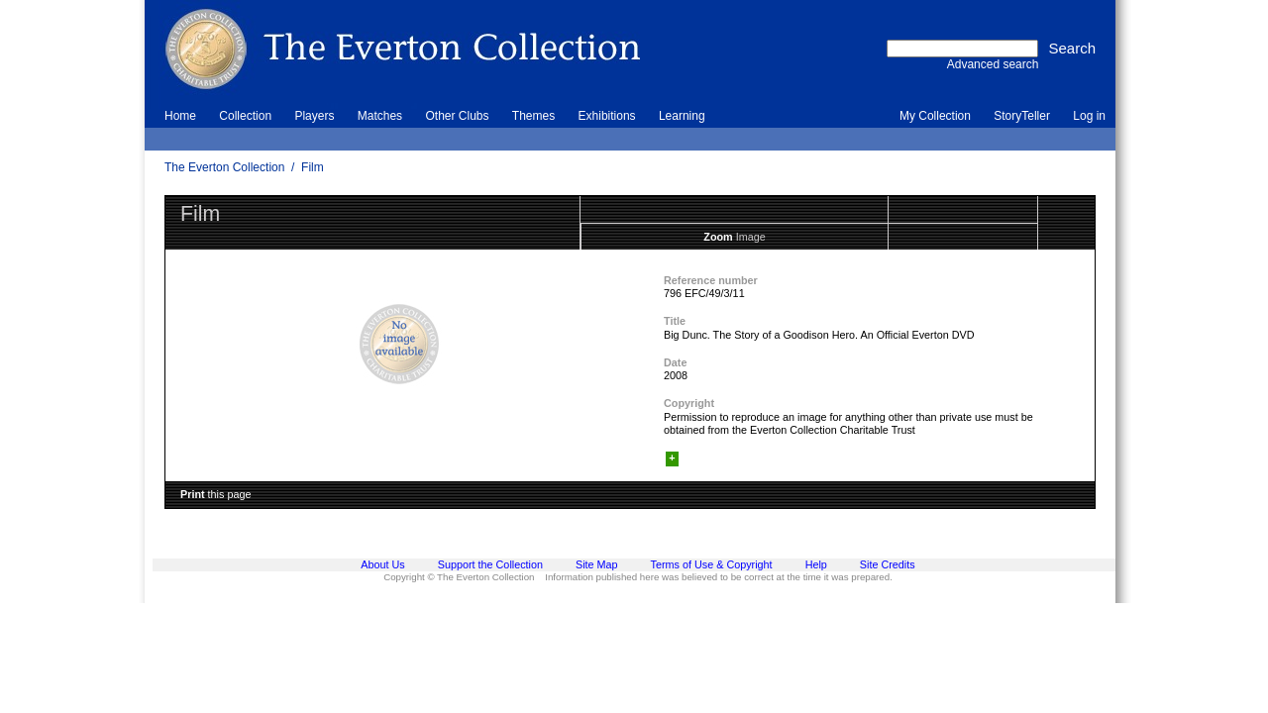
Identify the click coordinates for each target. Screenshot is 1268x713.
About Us (382, 564)
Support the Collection (490, 564)
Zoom (717, 237)
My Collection (935, 116)
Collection (245, 116)
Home (180, 116)
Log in (1089, 116)
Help (816, 564)
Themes (533, 116)
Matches (380, 116)
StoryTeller (1022, 116)
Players (314, 116)
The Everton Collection (224, 167)
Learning (682, 116)
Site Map (597, 564)
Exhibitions (607, 116)
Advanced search (993, 64)
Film (312, 167)
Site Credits (887, 564)
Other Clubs (456, 116)
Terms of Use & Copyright (712, 564)
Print (192, 494)
